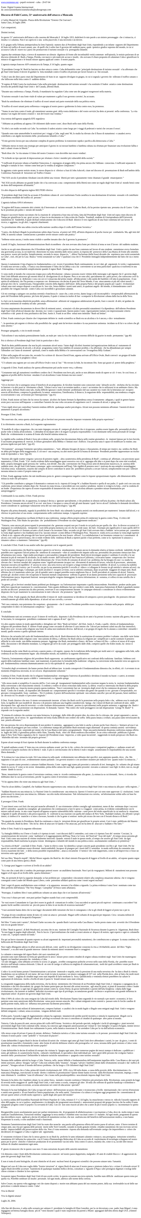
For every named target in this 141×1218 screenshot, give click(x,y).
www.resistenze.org (9, 2)
